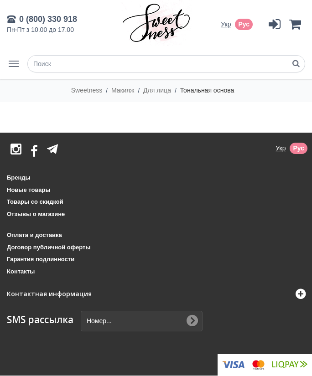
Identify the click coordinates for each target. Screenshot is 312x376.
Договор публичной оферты (48, 247)
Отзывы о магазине (36, 214)
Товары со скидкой (35, 201)
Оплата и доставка (34, 235)
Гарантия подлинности (40, 259)
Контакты (21, 271)
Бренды (19, 177)
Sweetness (87, 90)
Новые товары (29, 189)
